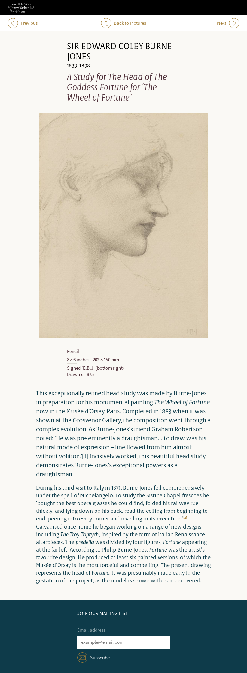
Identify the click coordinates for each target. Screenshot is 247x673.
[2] (185, 517)
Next (228, 23)
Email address (91, 630)
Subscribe (100, 657)
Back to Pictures (123, 23)
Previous (23, 23)
